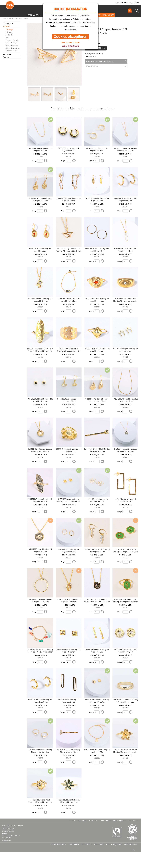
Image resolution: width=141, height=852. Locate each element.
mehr (3, 118)
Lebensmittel (34, 15)
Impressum (82, 819)
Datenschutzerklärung (70, 46)
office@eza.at (6, 839)
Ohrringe (10, 30)
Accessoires (7, 54)
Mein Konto (128, 2)
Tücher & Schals (8, 23)
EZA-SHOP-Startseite (58, 843)
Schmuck (25, 18)
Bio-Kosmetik (87, 843)
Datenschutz (132, 819)
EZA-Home (119, 2)
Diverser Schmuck (12, 40)
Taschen (6, 57)
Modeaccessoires (105, 15)
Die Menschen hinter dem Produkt (99, 61)
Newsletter (93, 819)
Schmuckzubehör (11, 51)
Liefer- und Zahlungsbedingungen (112, 819)
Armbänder (9, 35)
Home (6, 18)
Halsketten (9, 32)
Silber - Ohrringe (11, 43)
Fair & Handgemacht (114, 843)
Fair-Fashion (99, 843)
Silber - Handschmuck (13, 48)
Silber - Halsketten (12, 46)
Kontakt (72, 819)
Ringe (7, 38)
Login (137, 2)
